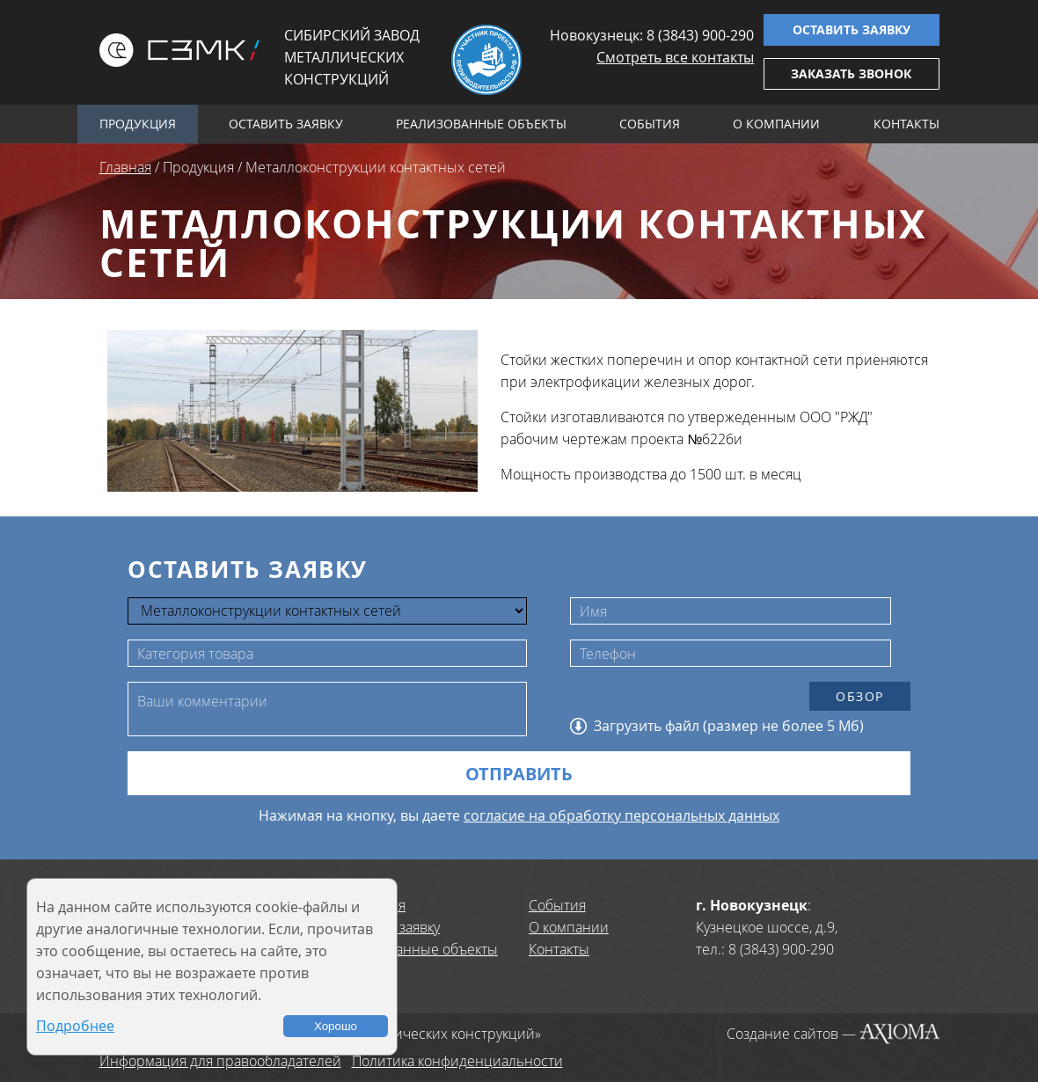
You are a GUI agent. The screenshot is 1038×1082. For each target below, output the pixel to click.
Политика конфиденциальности (457, 1061)
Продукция (137, 123)
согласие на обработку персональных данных (621, 815)
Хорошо (335, 1026)
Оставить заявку (851, 29)
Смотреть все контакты (675, 57)
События (649, 123)
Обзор (860, 696)
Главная (125, 167)
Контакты (906, 123)
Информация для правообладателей (220, 1061)
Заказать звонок (851, 73)
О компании (776, 123)
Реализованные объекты (481, 123)
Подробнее (75, 1025)
